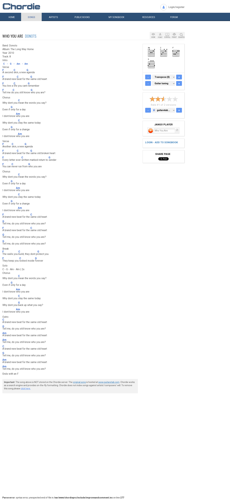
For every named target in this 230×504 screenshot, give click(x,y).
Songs (31, 17)
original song (79, 382)
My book (116, 17)
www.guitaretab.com (108, 382)
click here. (26, 388)
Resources (148, 17)
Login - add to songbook (161, 142)
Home (12, 17)
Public (82, 17)
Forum (174, 17)
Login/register (176, 7)
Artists (53, 17)
